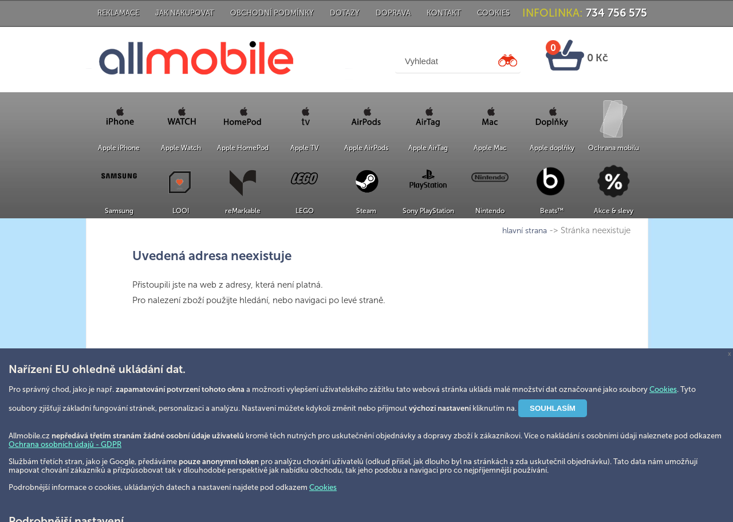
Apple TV (304, 148)
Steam (366, 211)
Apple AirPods (366, 148)
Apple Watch (181, 148)
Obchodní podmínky (272, 13)
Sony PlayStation (428, 211)
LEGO (304, 211)
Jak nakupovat (184, 13)
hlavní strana (524, 231)
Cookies (493, 13)
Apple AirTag (428, 148)
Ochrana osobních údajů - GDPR (65, 444)
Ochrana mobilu (613, 148)
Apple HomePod (243, 148)
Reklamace (118, 13)
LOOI (180, 211)
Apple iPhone (119, 148)
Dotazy (345, 13)
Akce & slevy (613, 211)
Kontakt (444, 13)
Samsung (119, 211)
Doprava (393, 13)
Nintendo (490, 211)
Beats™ (551, 211)
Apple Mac (490, 148)
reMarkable (243, 211)
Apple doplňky (552, 148)
